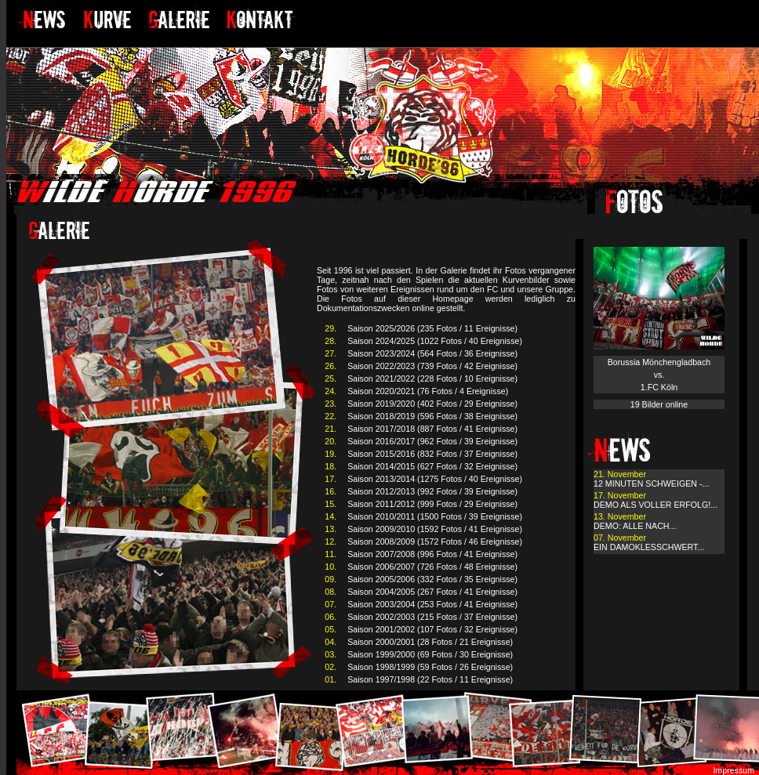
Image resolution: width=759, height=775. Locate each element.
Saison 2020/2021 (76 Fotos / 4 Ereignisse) (427, 391)
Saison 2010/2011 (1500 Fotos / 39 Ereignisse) (434, 516)
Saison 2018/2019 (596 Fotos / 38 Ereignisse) (432, 416)
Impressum (733, 770)
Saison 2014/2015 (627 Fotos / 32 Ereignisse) (432, 466)
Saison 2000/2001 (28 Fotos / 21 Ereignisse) (430, 641)
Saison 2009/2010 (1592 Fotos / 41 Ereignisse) (434, 529)
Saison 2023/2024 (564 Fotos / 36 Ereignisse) (432, 353)
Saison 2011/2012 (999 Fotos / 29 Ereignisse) (432, 504)
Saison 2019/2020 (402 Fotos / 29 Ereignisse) (432, 403)
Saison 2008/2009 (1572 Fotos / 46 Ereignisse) (434, 541)
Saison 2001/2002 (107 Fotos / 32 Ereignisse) (432, 629)
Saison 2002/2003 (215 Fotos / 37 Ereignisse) (432, 616)
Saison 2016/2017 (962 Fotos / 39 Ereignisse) (432, 441)
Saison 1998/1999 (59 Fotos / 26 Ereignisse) (430, 667)
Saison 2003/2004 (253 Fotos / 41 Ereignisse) (432, 604)
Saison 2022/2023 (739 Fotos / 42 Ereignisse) (432, 366)
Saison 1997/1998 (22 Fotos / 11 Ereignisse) (430, 679)
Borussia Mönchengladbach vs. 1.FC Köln (659, 374)
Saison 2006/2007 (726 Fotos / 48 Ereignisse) (432, 566)
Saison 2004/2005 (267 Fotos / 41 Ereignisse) (432, 591)
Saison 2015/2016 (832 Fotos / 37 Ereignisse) (432, 453)
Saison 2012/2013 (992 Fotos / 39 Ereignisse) (432, 491)
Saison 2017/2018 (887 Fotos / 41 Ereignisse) (432, 428)
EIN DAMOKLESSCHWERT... (649, 547)
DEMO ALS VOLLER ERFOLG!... (655, 504)
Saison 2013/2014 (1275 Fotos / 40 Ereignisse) (434, 478)
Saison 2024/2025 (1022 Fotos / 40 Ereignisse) (434, 341)
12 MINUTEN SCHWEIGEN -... (651, 483)
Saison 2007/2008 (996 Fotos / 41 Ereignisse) (432, 554)
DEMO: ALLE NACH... (635, 526)
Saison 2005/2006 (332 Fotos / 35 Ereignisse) (432, 579)
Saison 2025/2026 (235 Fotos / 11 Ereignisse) (432, 328)
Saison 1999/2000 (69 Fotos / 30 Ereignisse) (430, 654)
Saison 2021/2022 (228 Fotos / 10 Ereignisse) (432, 378)
